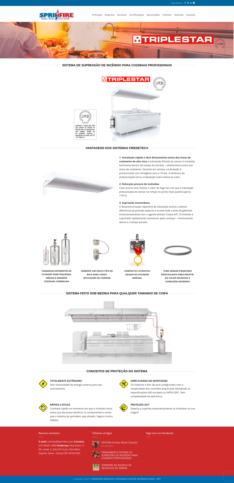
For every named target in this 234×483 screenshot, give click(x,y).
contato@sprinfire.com (60, 441)
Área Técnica (177, 3)
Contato (190, 14)
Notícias (179, 14)
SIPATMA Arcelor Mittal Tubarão (119, 442)
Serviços (122, 14)
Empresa (109, 14)
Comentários (107, 446)
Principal (97, 14)
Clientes (166, 14)
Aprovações (153, 14)
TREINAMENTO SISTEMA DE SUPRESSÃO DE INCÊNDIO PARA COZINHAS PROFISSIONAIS (119, 455)
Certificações (136, 14)
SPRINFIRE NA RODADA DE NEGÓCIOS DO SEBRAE (116, 467)
